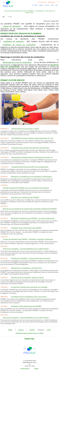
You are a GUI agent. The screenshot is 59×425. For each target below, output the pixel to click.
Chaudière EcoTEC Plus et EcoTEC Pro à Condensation (29, 167)
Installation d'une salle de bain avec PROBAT (26, 228)
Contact (49, 330)
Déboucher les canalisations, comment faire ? (26, 268)
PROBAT (10, 330)
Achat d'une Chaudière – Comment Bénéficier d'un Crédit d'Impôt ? (26, 249)
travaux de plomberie (12, 26)
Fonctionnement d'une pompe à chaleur (25, 129)
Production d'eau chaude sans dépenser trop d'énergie (30, 148)
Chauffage (32, 330)
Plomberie (20, 330)
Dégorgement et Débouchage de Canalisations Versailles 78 (31, 157)
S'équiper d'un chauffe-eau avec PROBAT (25, 197)
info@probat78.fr (25, 368)
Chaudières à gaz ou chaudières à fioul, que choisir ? (29, 297)
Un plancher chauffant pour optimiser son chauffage (29, 287)
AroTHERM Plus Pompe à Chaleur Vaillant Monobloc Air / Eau (32, 138)
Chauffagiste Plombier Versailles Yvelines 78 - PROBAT (29, 333)
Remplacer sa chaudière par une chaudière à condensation (31, 176)
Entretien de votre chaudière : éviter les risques (27, 277)
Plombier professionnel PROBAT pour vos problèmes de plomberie (26, 188)
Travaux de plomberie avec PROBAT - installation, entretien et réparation (28, 239)
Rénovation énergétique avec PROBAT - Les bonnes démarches (32, 218)
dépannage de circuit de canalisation (17, 62)
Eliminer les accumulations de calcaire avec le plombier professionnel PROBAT (30, 209)
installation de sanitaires (13, 41)
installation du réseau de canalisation (19, 45)
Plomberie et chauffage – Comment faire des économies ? (31, 258)
